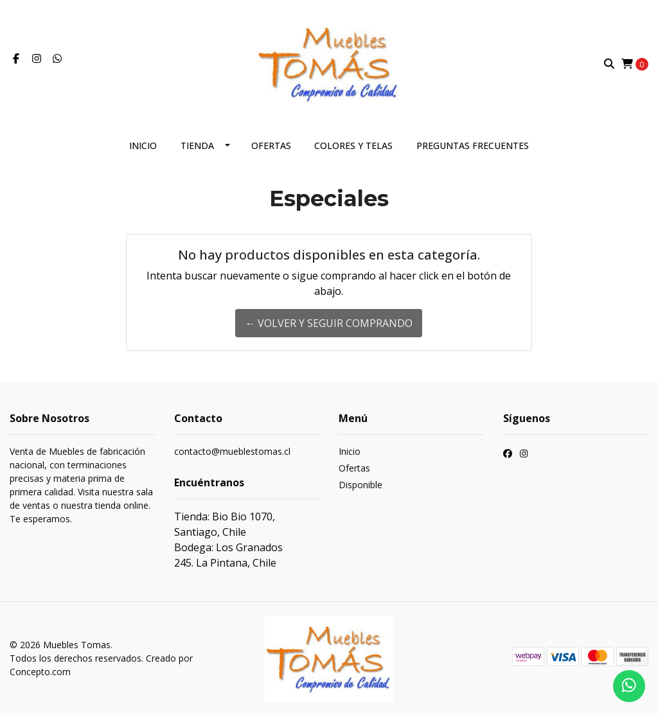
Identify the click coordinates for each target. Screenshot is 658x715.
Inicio (143, 145)
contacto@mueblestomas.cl (232, 451)
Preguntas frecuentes (472, 145)
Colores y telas (353, 145)
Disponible (360, 485)
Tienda (197, 145)
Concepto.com (40, 672)
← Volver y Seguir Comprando (329, 323)
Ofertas (271, 145)
